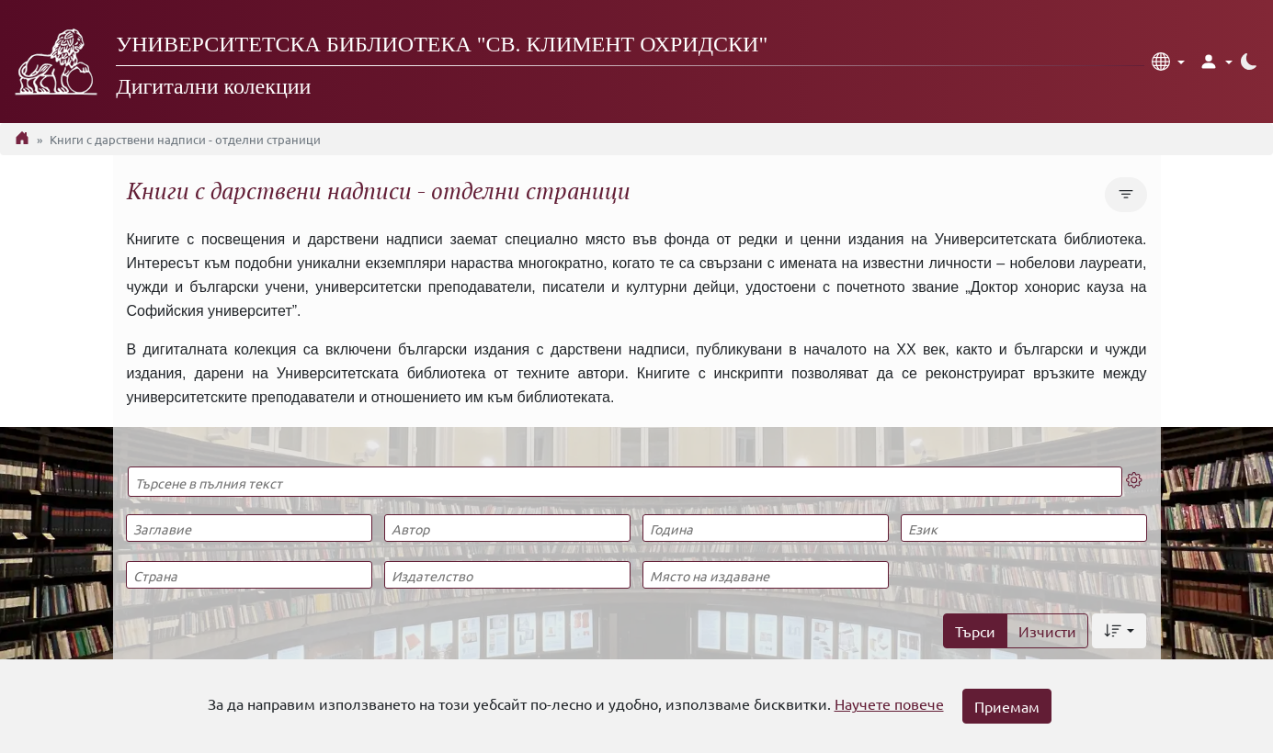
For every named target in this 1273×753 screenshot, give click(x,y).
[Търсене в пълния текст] (625, 481)
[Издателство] (507, 575)
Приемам (1007, 706)
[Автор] (507, 528)
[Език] (1024, 528)
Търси (975, 631)
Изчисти (1047, 631)
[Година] (765, 528)
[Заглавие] (249, 528)
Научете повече (889, 703)
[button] (1168, 61)
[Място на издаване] (765, 575)
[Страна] (249, 575)
